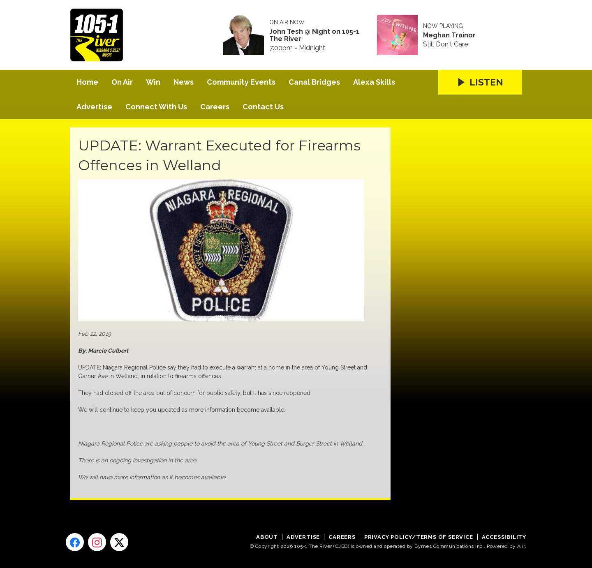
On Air (122, 82)
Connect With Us (156, 106)
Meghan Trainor (449, 35)
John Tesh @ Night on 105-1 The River (314, 35)
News (183, 82)
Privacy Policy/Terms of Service (418, 537)
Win (153, 82)
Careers (214, 106)
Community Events (241, 82)
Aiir (521, 546)
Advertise (94, 106)
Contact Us (263, 106)
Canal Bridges (314, 82)
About (267, 537)
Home (87, 82)
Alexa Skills (374, 82)
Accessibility (504, 537)
